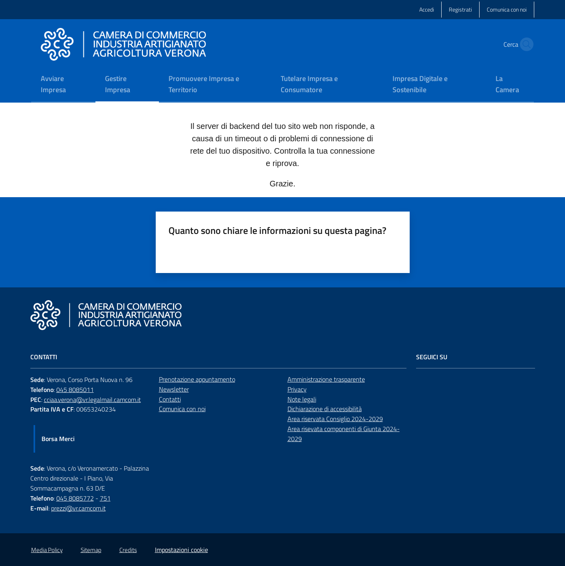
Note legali (301, 399)
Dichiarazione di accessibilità (324, 409)
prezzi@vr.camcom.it (78, 508)
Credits (128, 549)
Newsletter (174, 389)
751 (105, 498)
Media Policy (47, 549)
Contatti (170, 399)
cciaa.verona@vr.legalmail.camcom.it (92, 399)
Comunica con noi (182, 409)
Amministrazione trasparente (326, 379)
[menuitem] (63, 85)
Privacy (297, 389)
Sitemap (91, 549)
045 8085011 (75, 389)
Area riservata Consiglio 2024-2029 (335, 419)
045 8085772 (75, 498)
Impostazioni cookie (181, 549)
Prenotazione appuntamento (197, 379)
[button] (524, 44)
